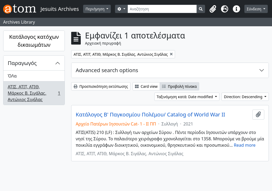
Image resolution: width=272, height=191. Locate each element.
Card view (146, 86)
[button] (213, 9)
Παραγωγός (22, 63)
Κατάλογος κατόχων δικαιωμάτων (34, 40)
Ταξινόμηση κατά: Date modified (185, 96)
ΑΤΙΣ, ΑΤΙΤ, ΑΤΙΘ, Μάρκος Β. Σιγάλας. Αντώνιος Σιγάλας (33, 93)
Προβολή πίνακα (179, 86)
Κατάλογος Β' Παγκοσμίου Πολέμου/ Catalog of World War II (150, 114)
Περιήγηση (95, 8)
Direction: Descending (243, 96)
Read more (245, 145)
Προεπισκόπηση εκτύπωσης (101, 86)
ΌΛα (12, 76)
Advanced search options (107, 70)
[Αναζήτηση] (162, 9)
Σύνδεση (254, 8)
